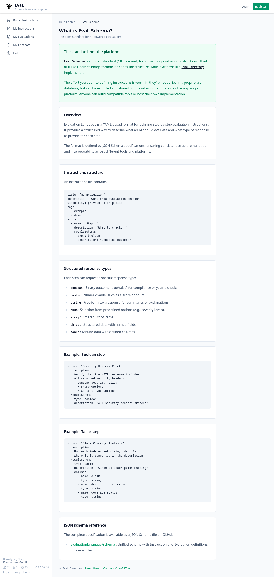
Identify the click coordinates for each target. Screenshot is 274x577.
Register (260, 6)
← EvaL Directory (70, 568)
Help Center (67, 22)
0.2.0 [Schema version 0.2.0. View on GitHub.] (46, 567)
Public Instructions (23, 20)
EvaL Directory (193, 67)
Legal (6, 572)
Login (245, 6)
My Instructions (21, 28)
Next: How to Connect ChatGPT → (107, 568)
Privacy (16, 572)
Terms (26, 572)
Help (13, 53)
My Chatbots (18, 45)
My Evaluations (20, 37)
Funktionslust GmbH (15, 562)
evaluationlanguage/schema (93, 544)
